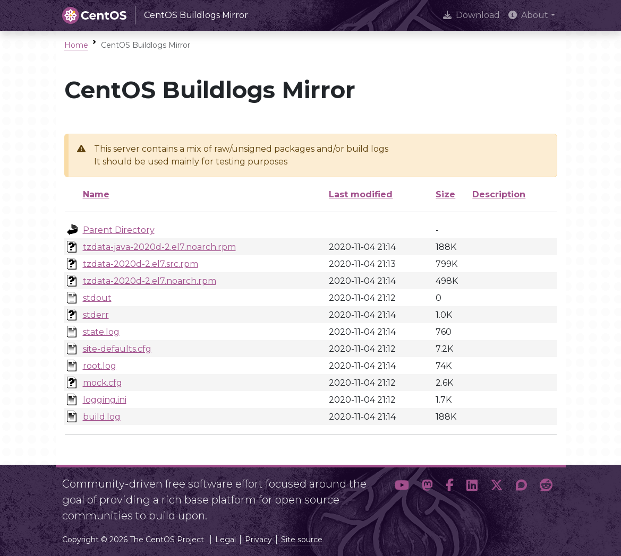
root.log (99, 366)
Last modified (361, 194)
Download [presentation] (471, 15)
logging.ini (104, 400)
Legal (225, 539)
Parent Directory (119, 230)
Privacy (258, 539)
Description (498, 194)
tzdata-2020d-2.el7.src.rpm (140, 264)
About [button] (528, 15)
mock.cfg (102, 383)
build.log (102, 417)
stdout (97, 298)
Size (445, 194)
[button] (401, 495)
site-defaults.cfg (117, 349)
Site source (301, 539)
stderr (96, 315)
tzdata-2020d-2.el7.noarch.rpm (149, 281)
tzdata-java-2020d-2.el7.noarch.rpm (159, 247)
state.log (101, 332)
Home (76, 45)
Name (96, 194)
